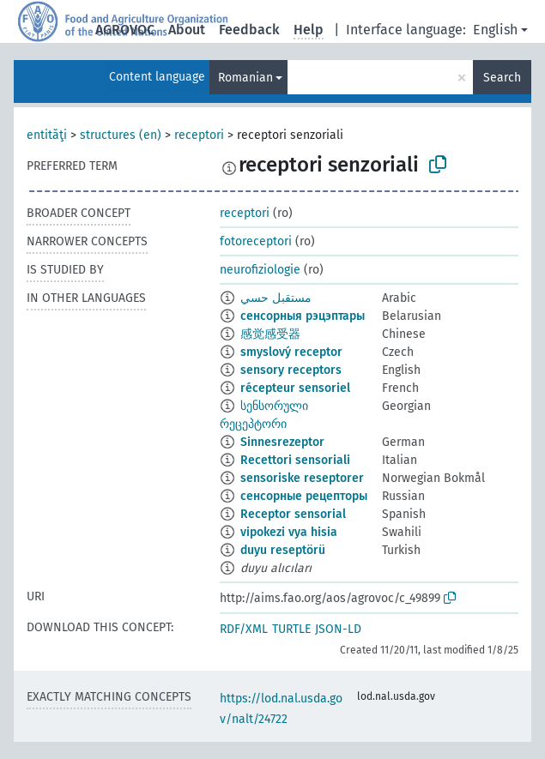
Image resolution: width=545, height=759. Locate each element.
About (186, 29)
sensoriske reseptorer (302, 478)
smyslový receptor (291, 352)
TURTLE (291, 629)
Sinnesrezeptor (282, 442)
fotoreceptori (256, 241)
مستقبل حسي (276, 298)
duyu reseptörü (282, 550)
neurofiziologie (260, 269)
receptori (199, 135)
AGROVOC (124, 29)
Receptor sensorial (293, 514)
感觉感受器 (270, 334)
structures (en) (120, 135)
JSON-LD (338, 629)
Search (502, 77)
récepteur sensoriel (295, 388)
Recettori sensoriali (295, 460)
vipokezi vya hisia (288, 532)
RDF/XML (244, 629)
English (495, 29)
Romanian (245, 77)
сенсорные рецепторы (303, 496)
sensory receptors (291, 370)
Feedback (249, 29)
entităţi (47, 135)
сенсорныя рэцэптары (302, 316)
